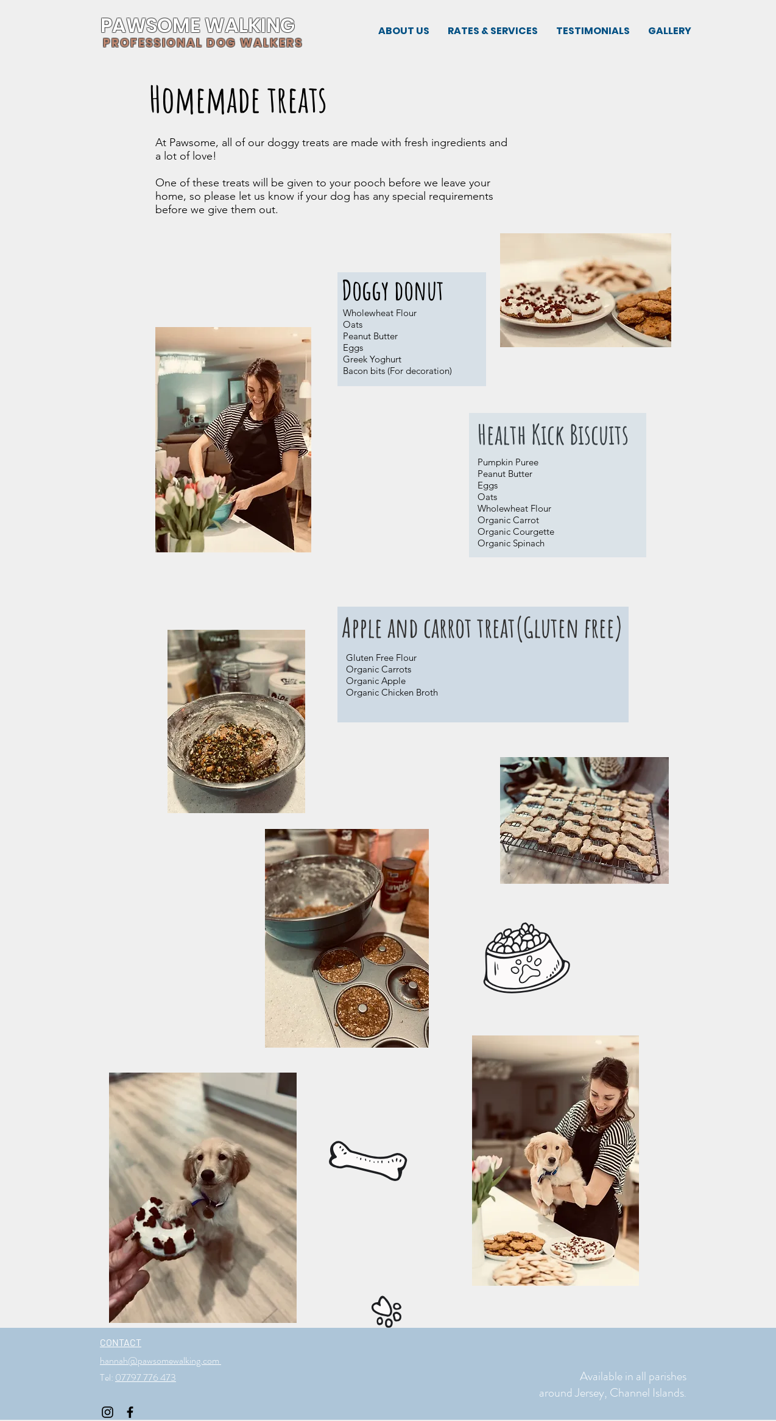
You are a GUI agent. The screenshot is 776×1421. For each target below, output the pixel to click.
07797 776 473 (145, 1377)
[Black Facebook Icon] (130, 1412)
